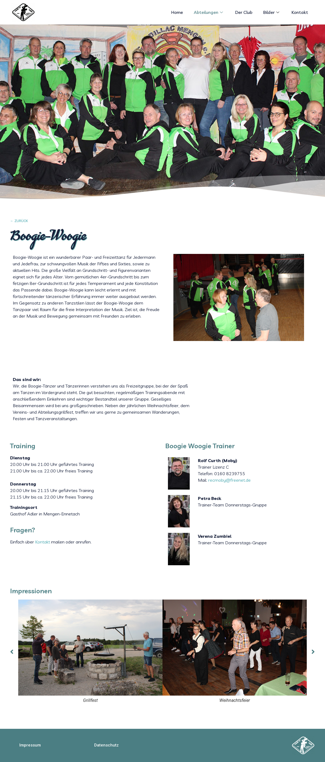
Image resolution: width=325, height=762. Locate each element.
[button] (30, 745)
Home (177, 12)
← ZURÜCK (19, 221)
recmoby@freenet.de (229, 480)
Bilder (272, 12)
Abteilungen (209, 12)
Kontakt (300, 12)
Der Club (243, 12)
